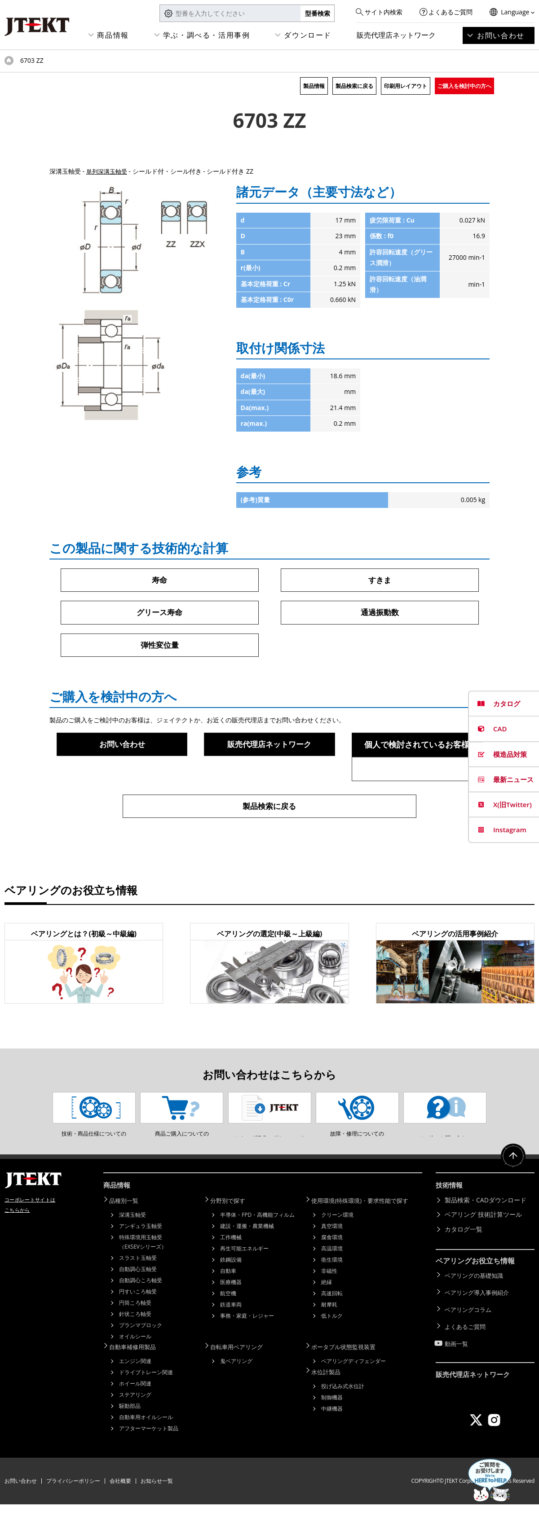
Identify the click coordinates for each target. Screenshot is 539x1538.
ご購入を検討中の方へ (464, 86)
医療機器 (231, 1316)
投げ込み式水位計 (342, 1418)
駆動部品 (130, 1439)
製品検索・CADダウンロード (485, 1235)
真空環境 (332, 1260)
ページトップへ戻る (512, 1194)
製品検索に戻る (354, 86)
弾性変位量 (159, 646)
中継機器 (332, 1441)
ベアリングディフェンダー (353, 1394)
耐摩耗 (329, 1339)
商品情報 (112, 35)
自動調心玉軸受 (138, 1303)
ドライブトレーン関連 (146, 1406)
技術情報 (450, 1222)
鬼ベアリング (236, 1394)
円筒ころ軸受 (135, 1337)
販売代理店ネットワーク (396, 35)
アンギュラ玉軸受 (140, 1260)
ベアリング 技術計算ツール (483, 1249)
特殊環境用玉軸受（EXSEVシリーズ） (143, 1276)
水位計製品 (330, 1404)
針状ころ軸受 (135, 1348)
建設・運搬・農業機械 (247, 1260)
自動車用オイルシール (146, 1451)
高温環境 (332, 1283)
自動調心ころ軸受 (140, 1315)
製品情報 (314, 86)
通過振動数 (379, 613)
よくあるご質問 (451, 12)
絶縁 (326, 1316)
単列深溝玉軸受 (108, 171)
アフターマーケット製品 (148, 1462)
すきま (379, 580)
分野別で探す (232, 1235)
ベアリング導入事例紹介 (479, 1324)
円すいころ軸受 (138, 1326)
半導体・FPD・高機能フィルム (257, 1249)
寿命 (159, 580)
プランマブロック (140, 1359)
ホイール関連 (135, 1417)
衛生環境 (332, 1294)
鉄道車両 (231, 1339)
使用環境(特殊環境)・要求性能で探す (366, 1235)
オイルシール (135, 1371)
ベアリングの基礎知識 (476, 1310)
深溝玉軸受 (132, 1249)
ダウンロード (307, 35)
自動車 (228, 1305)
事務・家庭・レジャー (247, 1350)
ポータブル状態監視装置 (349, 1380)
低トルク (332, 1350)
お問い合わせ (501, 35)
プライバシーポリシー (73, 1514)
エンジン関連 (135, 1394)
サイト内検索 (383, 12)
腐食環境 (332, 1272)
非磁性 (329, 1305)
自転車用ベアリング (241, 1380)
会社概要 (120, 1514)
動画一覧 (457, 1368)
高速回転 (332, 1328)
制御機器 (332, 1429)
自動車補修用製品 (137, 1380)
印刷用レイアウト (405, 86)
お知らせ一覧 (157, 1514)
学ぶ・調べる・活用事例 (206, 35)
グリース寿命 (159, 613)
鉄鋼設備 (231, 1294)
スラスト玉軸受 (138, 1292)
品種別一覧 (128, 1235)
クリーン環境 (337, 1249)
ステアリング (135, 1428)
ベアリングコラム (470, 1339)
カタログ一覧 (463, 1264)
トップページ (8, 60)
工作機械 (231, 1272)
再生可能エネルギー (244, 1283)
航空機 (228, 1328)
